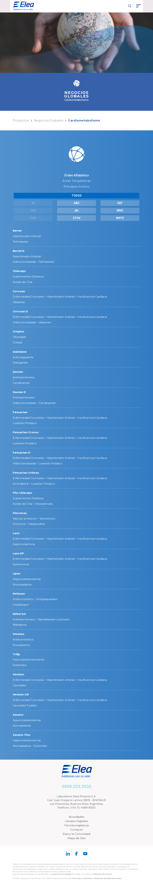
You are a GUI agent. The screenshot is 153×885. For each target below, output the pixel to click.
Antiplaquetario (47, 599)
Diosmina (19, 524)
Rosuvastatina (22, 584)
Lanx (16, 533)
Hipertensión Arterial (27, 236)
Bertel (17, 230)
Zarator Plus (21, 734)
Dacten (18, 371)
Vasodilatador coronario (53, 619)
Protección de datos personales (107, 878)
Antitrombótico (23, 599)
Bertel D (18, 251)
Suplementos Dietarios (28, 276)
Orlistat (17, 342)
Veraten (18, 674)
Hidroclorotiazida (24, 261)
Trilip (16, 654)
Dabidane (20, 351)
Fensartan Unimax (26, 472)
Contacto (76, 829)
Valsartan (19, 302)
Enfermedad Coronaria (28, 296)
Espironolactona (24, 544)
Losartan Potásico (25, 423)
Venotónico (47, 518)
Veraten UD (21, 694)
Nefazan (19, 593)
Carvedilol (19, 685)
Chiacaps (19, 271)
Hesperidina (36, 524)
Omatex (18, 634)
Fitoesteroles (44, 503)
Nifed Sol (19, 614)
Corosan (19, 291)
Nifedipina (19, 624)
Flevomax (20, 513)
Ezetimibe (19, 665)
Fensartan (20, 412)
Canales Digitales (76, 821)
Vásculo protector (25, 518)
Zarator (18, 714)
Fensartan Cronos (26, 432)
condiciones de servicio (102, 874)
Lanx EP (18, 553)
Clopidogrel (21, 604)
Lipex (16, 573)
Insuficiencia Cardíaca (92, 296)
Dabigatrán (20, 362)
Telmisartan (20, 241)
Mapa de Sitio (76, 838)
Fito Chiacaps (22, 492)
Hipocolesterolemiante (28, 659)
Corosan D (20, 311)
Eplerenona (21, 564)
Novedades (76, 816)
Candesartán (21, 383)
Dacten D (19, 392)
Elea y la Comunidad (76, 834)
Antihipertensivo (24, 377)
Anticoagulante (23, 357)
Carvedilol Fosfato (25, 705)
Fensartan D (21, 452)
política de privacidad (62, 874)
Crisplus (18, 331)
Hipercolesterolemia (27, 579)
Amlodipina (20, 483)
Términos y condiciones (82, 878)
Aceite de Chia (22, 282)
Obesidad (19, 337)
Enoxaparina (21, 645)
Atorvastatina (21, 725)
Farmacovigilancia (76, 825)
